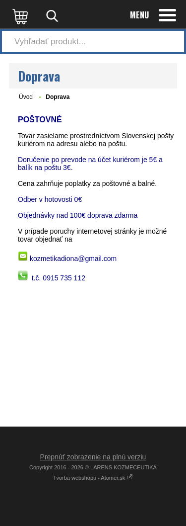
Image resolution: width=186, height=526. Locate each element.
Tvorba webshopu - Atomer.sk (93, 478)
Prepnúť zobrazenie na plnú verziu (93, 457)
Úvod (26, 96)
